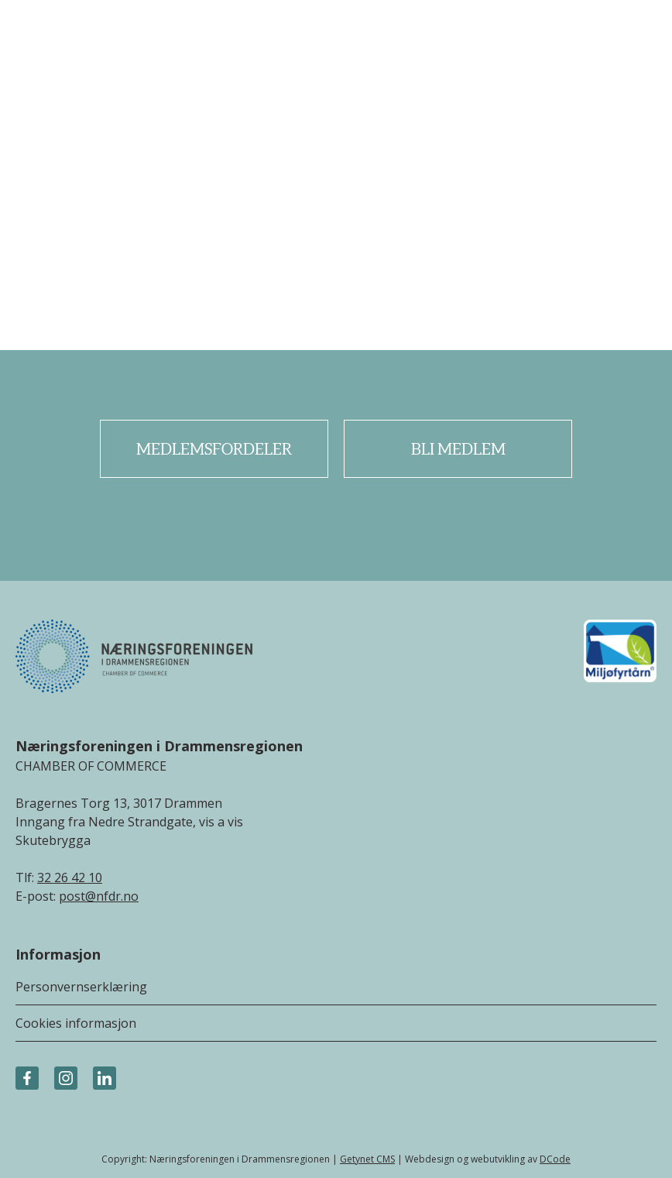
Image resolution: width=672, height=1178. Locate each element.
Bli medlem (458, 449)
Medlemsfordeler (214, 449)
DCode (555, 1159)
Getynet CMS (367, 1159)
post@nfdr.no (99, 896)
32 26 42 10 (69, 877)
